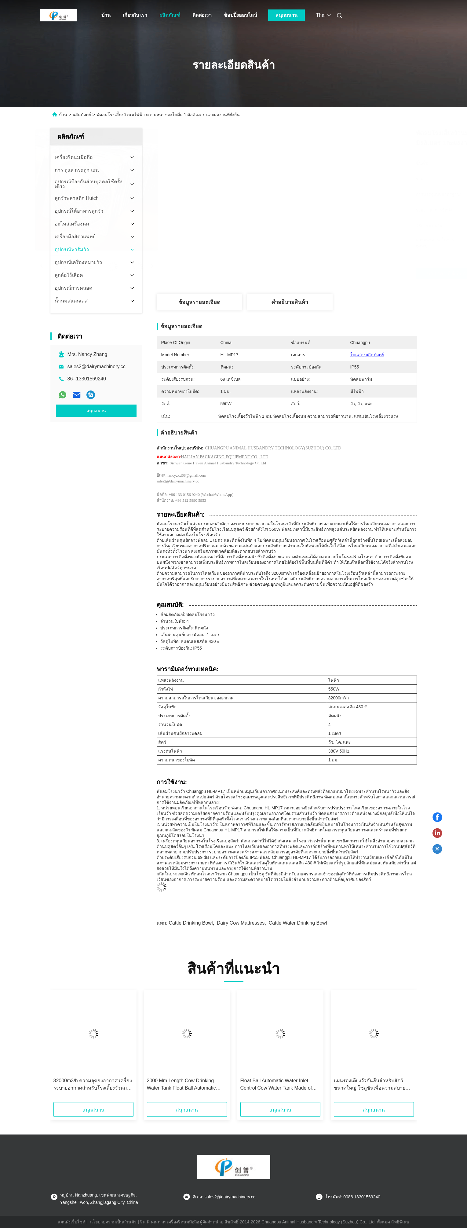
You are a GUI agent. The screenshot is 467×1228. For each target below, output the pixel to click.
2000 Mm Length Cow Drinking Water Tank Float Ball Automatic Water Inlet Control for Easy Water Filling (184, 1085)
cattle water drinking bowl (298, 923)
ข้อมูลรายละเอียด (199, 302)
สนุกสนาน (286, 15)
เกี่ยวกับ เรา (135, 15)
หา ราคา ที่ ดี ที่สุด (321, 273)
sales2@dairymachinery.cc (96, 366)
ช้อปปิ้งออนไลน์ (240, 15)
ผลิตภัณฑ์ (169, 15)
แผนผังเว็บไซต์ (71, 1221)
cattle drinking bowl (191, 923)
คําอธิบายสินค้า (289, 302)
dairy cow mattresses (241, 923)
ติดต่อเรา (202, 15)
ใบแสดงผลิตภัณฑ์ (367, 354)
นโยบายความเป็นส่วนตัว (113, 1221)
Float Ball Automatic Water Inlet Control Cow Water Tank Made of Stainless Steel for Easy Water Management (276, 1085)
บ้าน (106, 15)
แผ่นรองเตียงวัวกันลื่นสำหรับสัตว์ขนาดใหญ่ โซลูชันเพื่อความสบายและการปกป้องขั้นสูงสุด (369, 1085)
